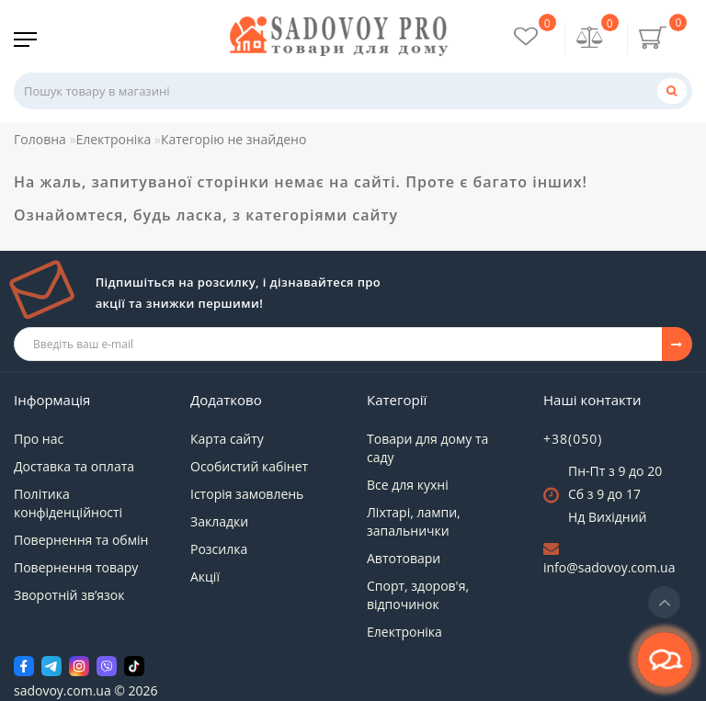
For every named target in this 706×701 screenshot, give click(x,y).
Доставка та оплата (74, 466)
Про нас (38, 438)
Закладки (219, 521)
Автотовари (403, 558)
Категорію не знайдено (233, 139)
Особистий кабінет (249, 466)
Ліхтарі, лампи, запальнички (414, 521)
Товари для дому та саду (427, 448)
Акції (205, 576)
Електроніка (113, 139)
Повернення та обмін (81, 539)
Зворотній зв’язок (69, 595)
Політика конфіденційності (68, 503)
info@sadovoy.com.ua (609, 567)
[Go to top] (664, 602)
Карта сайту (227, 438)
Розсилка (218, 549)
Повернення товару (76, 567)
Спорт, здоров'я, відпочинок (418, 595)
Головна (40, 139)
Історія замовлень (246, 494)
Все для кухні (408, 484)
